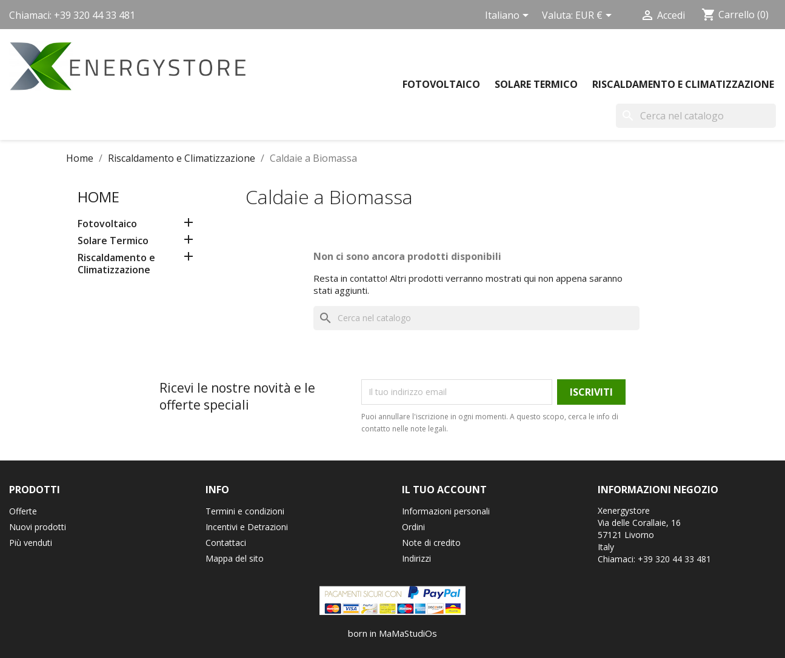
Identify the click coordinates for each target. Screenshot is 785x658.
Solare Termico (536, 84)
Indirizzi (416, 558)
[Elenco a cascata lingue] (509, 16)
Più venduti (30, 542)
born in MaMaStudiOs (392, 633)
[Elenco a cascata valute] (595, 16)
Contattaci (225, 542)
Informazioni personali (446, 511)
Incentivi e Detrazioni (246, 527)
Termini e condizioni (244, 511)
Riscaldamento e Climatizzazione (683, 84)
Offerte (23, 511)
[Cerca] (696, 116)
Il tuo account (444, 489)
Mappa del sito (234, 558)
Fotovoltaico (441, 84)
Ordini (413, 527)
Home (98, 197)
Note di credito (431, 542)
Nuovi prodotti (37, 527)
